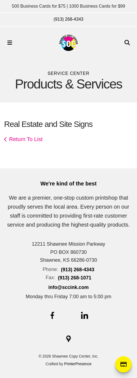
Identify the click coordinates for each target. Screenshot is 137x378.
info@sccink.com (68, 287)
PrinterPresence (77, 364)
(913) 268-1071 (74, 278)
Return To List (26, 139)
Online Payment (123, 364)
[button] (9, 42)
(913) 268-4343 (68, 19)
